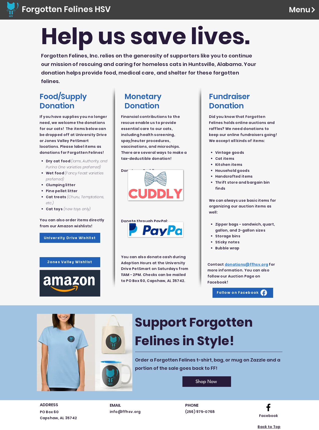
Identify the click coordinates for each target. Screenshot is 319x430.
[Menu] (295, 10)
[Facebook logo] (268, 407)
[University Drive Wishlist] (70, 238)
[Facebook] (268, 416)
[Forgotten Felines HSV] (66, 9)
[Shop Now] (206, 381)
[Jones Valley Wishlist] (70, 262)
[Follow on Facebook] (242, 293)
